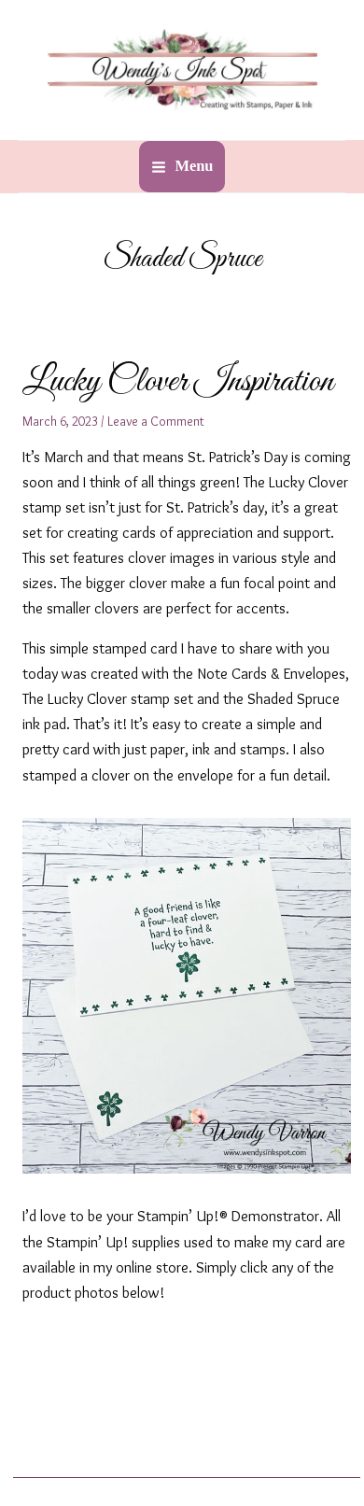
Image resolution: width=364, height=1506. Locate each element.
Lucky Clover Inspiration (177, 382)
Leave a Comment (155, 421)
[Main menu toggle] (181, 166)
